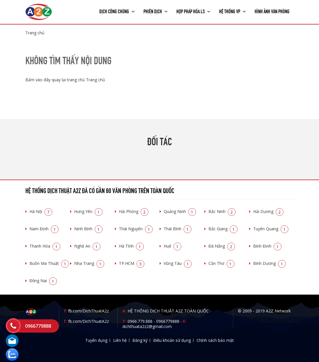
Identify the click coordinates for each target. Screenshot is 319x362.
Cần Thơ (221, 263)
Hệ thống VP (232, 10)
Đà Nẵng (221, 246)
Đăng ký (140, 340)
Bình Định (267, 246)
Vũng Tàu (178, 263)
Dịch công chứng (117, 10)
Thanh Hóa (44, 246)
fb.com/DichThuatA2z (88, 311)
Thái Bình (177, 228)
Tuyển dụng (96, 340)
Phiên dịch (155, 10)
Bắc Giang (223, 228)
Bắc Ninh (222, 211)
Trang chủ (34, 32)
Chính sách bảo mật (215, 340)
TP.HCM (131, 263)
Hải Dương (268, 211)
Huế (172, 246)
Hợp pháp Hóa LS (193, 10)
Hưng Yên (88, 211)
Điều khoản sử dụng (172, 340)
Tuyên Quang (270, 228)
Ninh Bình (88, 228)
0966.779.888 (140, 321)
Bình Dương (269, 263)
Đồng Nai (43, 280)
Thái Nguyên (136, 228)
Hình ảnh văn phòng (272, 10)
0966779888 (167, 321)
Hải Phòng (133, 211)
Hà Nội (40, 211)
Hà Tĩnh (131, 246)
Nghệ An (87, 246)
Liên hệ (120, 340)
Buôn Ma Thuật (49, 263)
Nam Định (44, 228)
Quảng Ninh (180, 211)
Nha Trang (89, 263)
